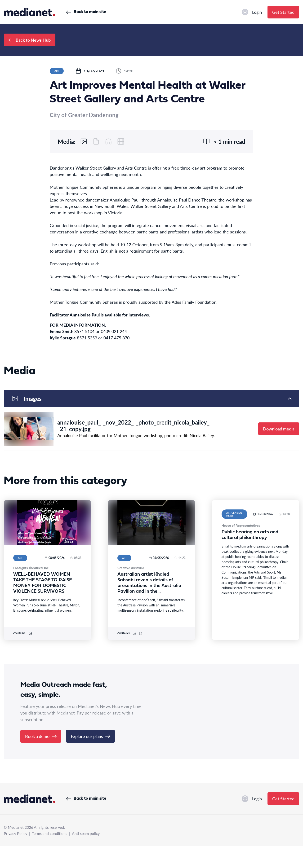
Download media (278, 429)
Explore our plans (90, 736)
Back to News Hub (30, 40)
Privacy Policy (15, 833)
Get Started (283, 12)
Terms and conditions (49, 833)
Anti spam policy (86, 833)
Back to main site (86, 12)
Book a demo (41, 736)
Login (252, 12)
